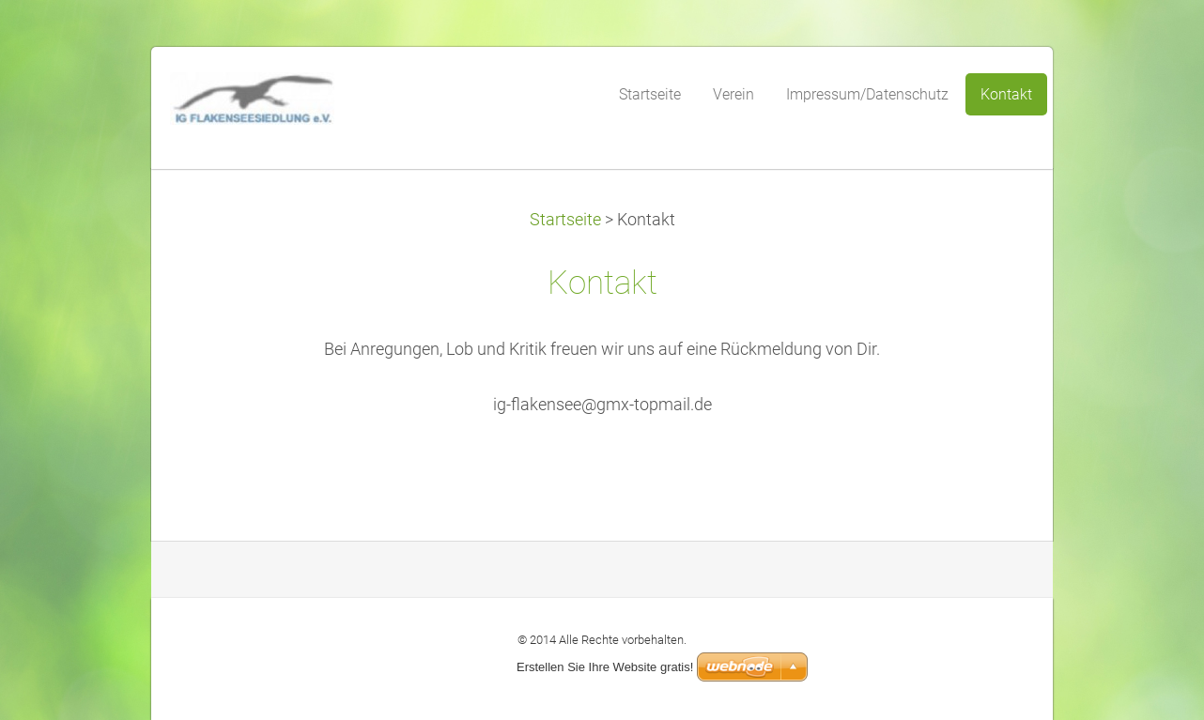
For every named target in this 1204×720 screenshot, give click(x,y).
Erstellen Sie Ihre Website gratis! (605, 667)
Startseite (565, 219)
